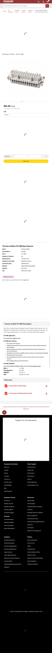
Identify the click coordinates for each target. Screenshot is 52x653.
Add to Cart (26, 161)
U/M (5, 111)
